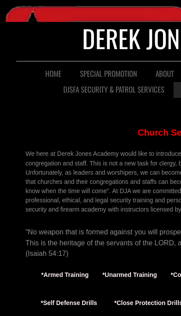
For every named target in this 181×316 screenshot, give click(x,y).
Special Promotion (108, 73)
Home (53, 73)
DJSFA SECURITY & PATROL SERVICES (113, 89)
